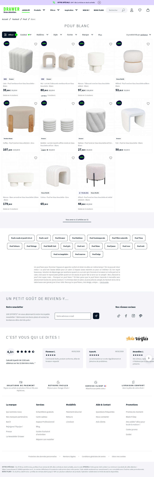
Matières (43, 35)
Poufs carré (43, 238)
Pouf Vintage (32, 246)
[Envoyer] (96, 316)
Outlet (128, 434)
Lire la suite (104, 282)
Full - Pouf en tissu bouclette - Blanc (129, 143)
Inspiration (69, 10)
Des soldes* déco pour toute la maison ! (135, 423)
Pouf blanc (96, 246)
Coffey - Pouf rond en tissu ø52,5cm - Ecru (18, 143)
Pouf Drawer (60, 238)
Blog (38, 426)
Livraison (70, 421)
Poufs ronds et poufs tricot (21, 238)
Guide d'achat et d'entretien (43, 433)
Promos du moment (134, 412)
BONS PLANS (99, 10)
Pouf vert (81, 246)
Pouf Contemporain (97, 238)
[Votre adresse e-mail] (73, 316)
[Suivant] (149, 358)
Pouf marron (80, 254)
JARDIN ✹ (26, 10)
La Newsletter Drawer (15, 436)
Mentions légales (69, 456)
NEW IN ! (86, 10)
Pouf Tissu (139, 238)
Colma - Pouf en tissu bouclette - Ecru (55, 197)
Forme (72, 35)
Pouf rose (126, 246)
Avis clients (100, 421)
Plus (100, 34)
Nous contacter (102, 416)
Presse (9, 431)
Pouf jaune (111, 246)
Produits (37, 10)
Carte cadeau (41, 416)
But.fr (8, 421)
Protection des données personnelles (42, 456)
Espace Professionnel (45, 421)
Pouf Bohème (77, 238)
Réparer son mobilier (45, 439)
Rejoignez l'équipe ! (14, 426)
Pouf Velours (15, 246)
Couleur (26, 35)
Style (58, 35)
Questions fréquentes (105, 412)
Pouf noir (141, 246)
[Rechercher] (117, 10)
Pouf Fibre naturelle (120, 238)
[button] (77, 35)
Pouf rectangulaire (61, 254)
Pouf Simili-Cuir (50, 246)
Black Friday (131, 416)
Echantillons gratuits (45, 412)
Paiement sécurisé (74, 412)
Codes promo (132, 429)
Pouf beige (96, 254)
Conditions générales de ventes (94, 456)
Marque (88, 35)
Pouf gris (66, 246)
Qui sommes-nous (14, 412)
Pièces (52, 10)
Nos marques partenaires (17, 416)
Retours (69, 416)
